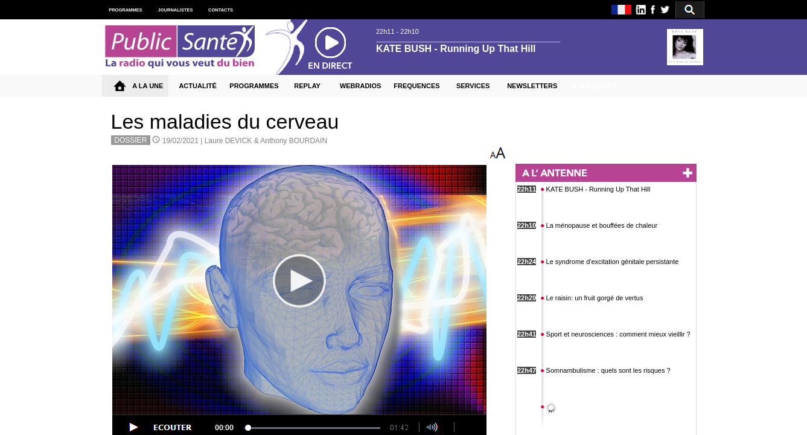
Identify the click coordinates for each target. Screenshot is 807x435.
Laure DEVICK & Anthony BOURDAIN (266, 141)
